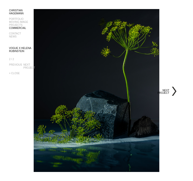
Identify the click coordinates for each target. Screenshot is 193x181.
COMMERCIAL (17, 28)
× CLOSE (14, 73)
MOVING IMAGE (18, 22)
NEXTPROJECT (29, 66)
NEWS (13, 36)
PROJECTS (15, 25)
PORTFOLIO (16, 19)
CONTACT (15, 33)
